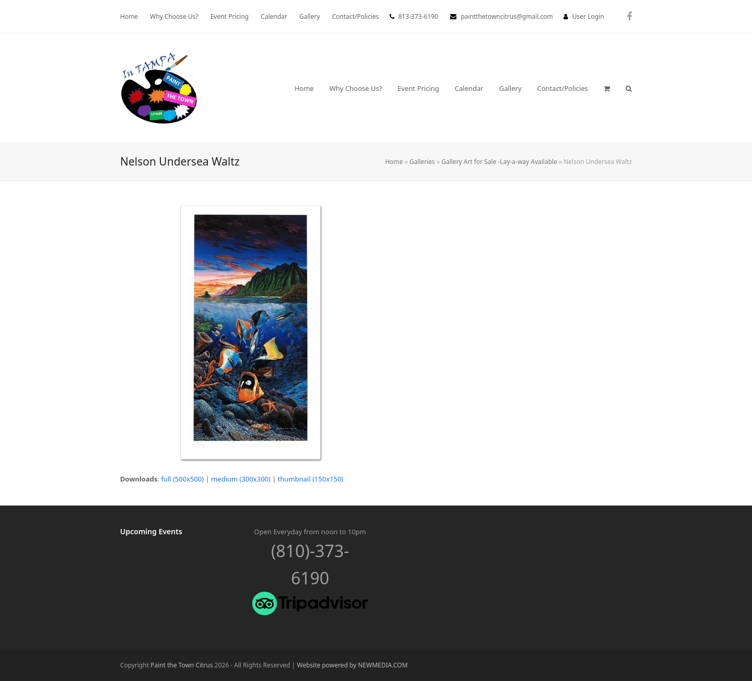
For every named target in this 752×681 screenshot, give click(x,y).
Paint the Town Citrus (181, 665)
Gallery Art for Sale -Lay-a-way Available (499, 161)
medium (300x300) (241, 479)
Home (394, 161)
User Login (588, 16)
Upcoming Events (151, 531)
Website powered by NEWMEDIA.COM (352, 665)
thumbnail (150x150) (311, 479)
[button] (607, 88)
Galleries (422, 161)
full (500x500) (182, 479)
